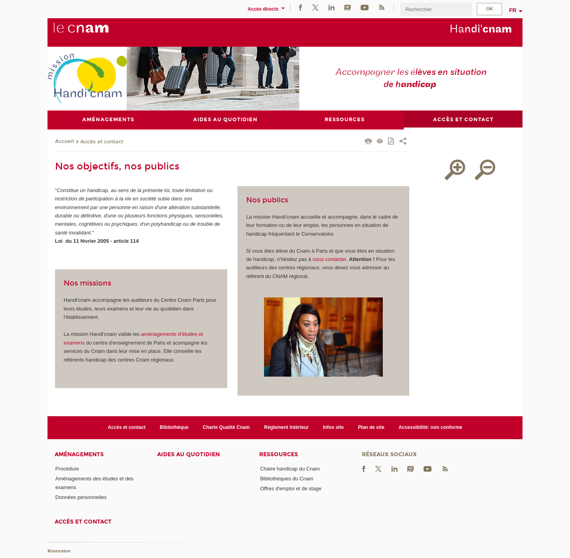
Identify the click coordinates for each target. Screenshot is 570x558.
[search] (435, 9)
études (190, 334)
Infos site (333, 427)
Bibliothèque (174, 427)
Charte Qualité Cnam (226, 427)
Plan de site (371, 427)
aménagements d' (161, 334)
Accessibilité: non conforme (430, 427)
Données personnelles (80, 497)
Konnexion (59, 551)
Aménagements (79, 454)
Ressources (278, 454)
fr (513, 10)
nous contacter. (330, 259)
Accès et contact (101, 142)
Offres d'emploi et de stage (290, 488)
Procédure (67, 469)
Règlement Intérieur (286, 427)
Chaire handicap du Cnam (290, 469)
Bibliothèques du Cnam (286, 479)
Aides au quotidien (188, 454)
